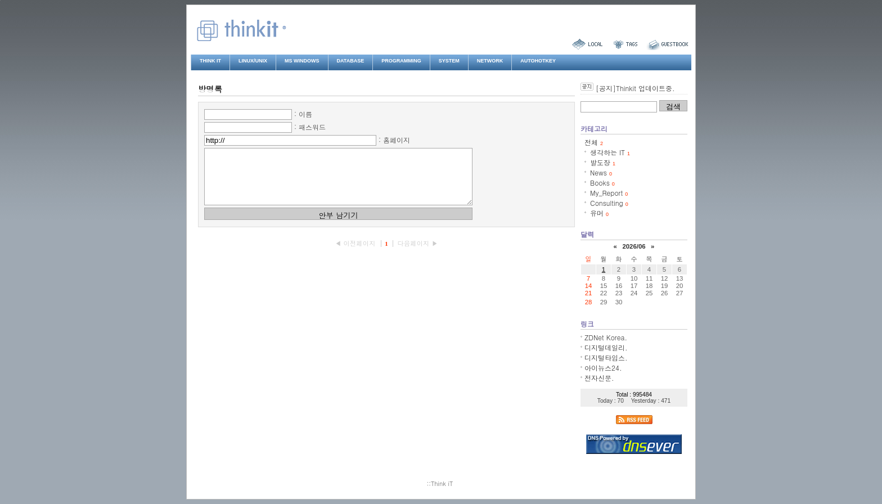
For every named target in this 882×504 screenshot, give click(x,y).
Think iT (210, 61)
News (601, 172)
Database (350, 61)
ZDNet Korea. (605, 337)
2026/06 (633, 246)
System (449, 61)
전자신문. (599, 377)
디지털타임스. (606, 357)
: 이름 (303, 114)
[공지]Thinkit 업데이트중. (635, 88)
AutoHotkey (538, 61)
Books (602, 182)
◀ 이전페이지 (356, 253)
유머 (599, 213)
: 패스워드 (310, 127)
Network (490, 61)
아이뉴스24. (603, 367)
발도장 (602, 162)
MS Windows (302, 61)
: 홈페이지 (394, 140)
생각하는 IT (610, 152)
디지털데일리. (606, 347)
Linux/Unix (252, 61)
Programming (401, 61)
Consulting (609, 203)
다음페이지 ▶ (417, 253)
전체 (593, 142)
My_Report (609, 192)
